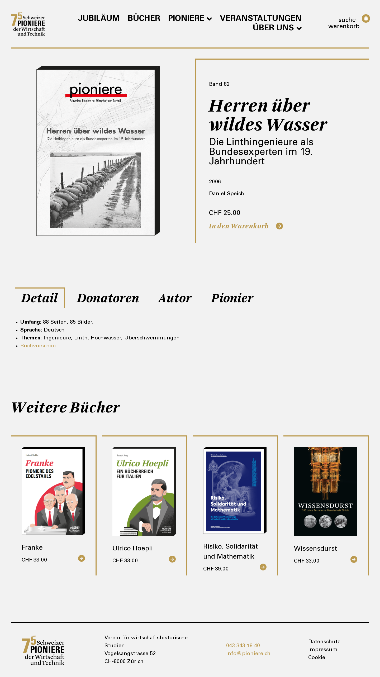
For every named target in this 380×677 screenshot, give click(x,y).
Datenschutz (324, 642)
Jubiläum (99, 19)
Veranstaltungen (261, 19)
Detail (40, 298)
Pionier (232, 298)
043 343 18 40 (243, 646)
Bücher (144, 19)
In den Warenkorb (239, 226)
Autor (175, 298)
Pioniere (190, 19)
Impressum (323, 650)
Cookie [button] (316, 658)
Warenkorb (344, 27)
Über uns (277, 28)
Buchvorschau (38, 346)
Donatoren (108, 298)
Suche (347, 20)
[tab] (40, 297)
